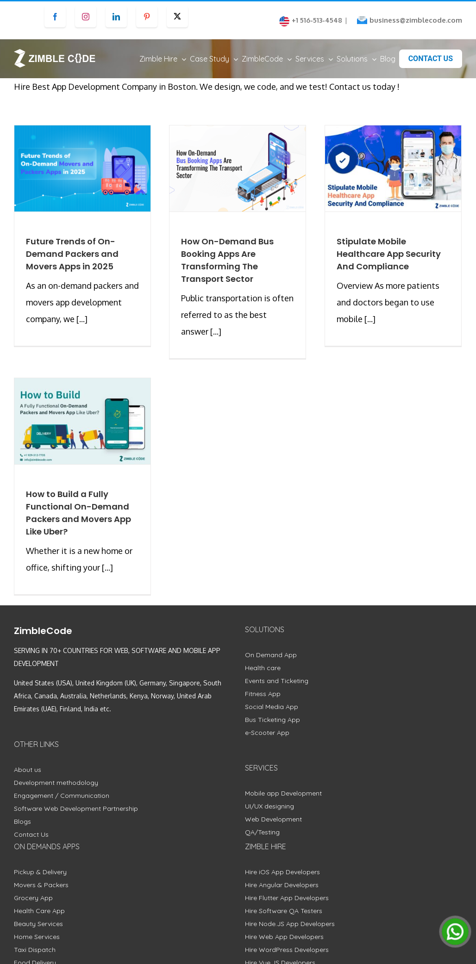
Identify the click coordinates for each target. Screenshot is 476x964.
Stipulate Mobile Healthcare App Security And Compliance (389, 262)
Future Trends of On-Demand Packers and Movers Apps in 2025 (72, 262)
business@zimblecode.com (416, 20)
